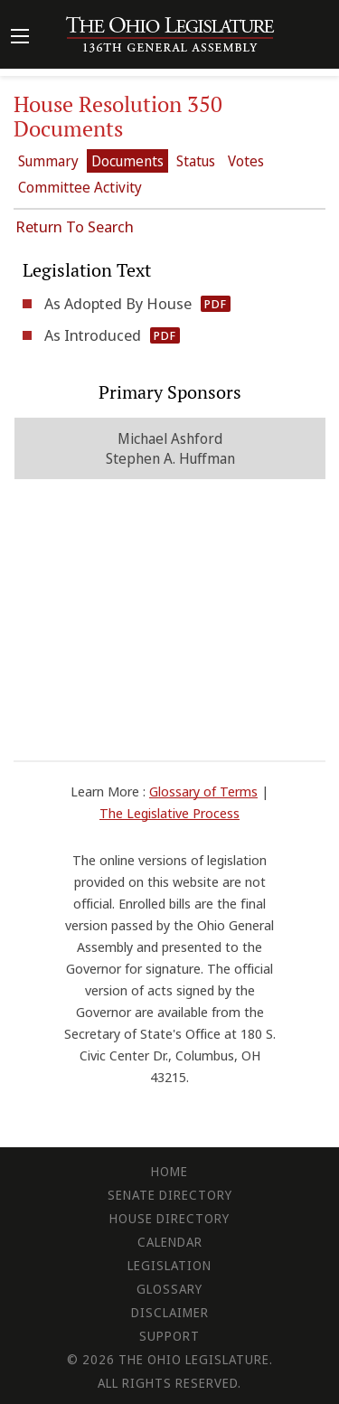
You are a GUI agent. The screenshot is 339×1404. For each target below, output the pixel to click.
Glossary (169, 1288)
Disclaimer (170, 1312)
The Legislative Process (169, 813)
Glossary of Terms (203, 791)
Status (195, 161)
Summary (48, 161)
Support (169, 1335)
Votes (246, 161)
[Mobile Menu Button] (20, 38)
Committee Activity (80, 187)
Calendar (169, 1241)
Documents (127, 161)
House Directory (169, 1218)
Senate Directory (170, 1194)
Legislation (169, 1265)
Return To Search (74, 226)
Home (169, 1171)
